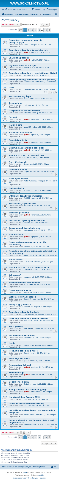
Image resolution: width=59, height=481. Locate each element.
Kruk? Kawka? (16, 260)
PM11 (26, 285)
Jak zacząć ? (15, 275)
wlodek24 (27, 127)
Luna (25, 399)
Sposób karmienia (18, 140)
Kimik (26, 164)
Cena (11, 87)
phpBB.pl (41, 475)
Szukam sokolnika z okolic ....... (24, 228)
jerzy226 (27, 190)
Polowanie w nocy (18, 169)
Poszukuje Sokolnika (19, 358)
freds (25, 105)
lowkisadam (28, 314)
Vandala (27, 206)
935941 (26, 99)
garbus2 (27, 52)
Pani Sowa (28, 321)
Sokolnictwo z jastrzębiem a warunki (27, 220)
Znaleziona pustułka (19, 58)
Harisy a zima (15, 125)
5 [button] (39, 30)
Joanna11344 (29, 82)
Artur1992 (27, 113)
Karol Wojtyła (29, 89)
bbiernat (27, 75)
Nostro (26, 222)
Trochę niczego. (17, 372)
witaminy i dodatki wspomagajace (25, 196)
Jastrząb (13, 117)
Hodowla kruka (16, 188)
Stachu (26, 45)
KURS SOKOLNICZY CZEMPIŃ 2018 (26, 155)
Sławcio (27, 353)
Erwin (26, 292)
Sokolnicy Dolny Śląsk (20, 96)
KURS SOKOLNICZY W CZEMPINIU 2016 (29, 267)
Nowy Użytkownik (17, 162)
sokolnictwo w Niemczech (22, 335)
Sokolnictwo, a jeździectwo (22, 203)
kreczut (26, 158)
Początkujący (10, 20)
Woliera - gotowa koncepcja (22, 297)
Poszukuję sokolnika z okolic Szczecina (28, 318)
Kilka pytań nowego (18, 179)
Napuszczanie (16, 234)
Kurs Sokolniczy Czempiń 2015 (24, 397)
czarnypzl (27, 269)
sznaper (27, 277)
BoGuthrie (27, 384)
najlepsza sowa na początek (23, 65)
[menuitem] (8, 9)
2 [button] (28, 30)
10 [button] (45, 30)
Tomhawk (27, 338)
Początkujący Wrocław (20, 304)
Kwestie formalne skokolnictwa (24, 282)
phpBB (25, 472)
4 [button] (35, 30)
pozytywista (28, 172)
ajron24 (26, 360)
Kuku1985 (27, 299)
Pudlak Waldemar (30, 181)
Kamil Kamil (28, 345)
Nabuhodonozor (30, 425)
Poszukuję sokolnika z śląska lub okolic (28, 50)
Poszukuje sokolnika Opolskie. (24, 312)
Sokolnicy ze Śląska (19, 382)
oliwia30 (27, 67)
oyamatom (28, 230)
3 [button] (32, 30)
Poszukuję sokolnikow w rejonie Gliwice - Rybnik (33, 73)
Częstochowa (15, 103)
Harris (12, 343)
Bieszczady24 (29, 255)
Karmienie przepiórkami (21, 132)
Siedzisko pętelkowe (19, 213)
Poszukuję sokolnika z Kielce (23, 351)
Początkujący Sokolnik (20, 365)
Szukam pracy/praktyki (20, 290)
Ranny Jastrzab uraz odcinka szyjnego (28, 389)
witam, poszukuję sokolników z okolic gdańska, (32, 79)
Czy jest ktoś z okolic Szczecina (24, 111)
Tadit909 (27, 198)
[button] (20, 30)
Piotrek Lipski (29, 415)
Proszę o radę (16, 326)
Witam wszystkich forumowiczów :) (26, 404)
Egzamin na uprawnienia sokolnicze (26, 148)
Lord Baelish (28, 262)
